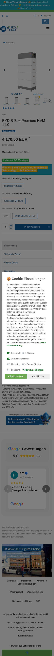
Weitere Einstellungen (32, 370)
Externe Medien (33, 364)
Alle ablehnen (38, 376)
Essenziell (15, 353)
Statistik (30, 353)
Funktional (16, 370)
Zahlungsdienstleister (20, 358)
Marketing (15, 364)
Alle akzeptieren (15, 376)
